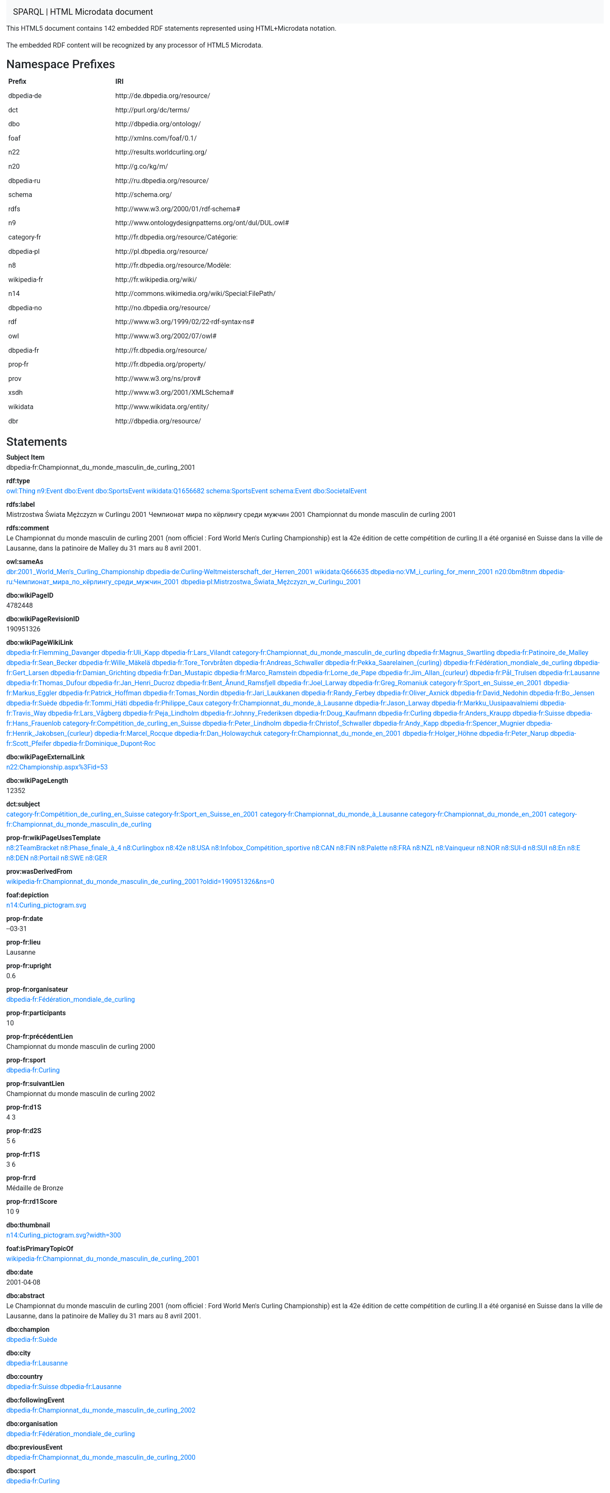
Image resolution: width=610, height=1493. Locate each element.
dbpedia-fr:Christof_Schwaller (327, 723)
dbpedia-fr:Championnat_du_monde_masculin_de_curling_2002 (100, 1410)
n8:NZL (423, 848)
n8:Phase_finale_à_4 (90, 848)
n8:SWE (72, 858)
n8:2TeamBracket (32, 848)
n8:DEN (17, 858)
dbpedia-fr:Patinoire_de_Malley (542, 653)
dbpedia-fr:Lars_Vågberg (84, 713)
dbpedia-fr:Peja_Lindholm (161, 713)
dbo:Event (79, 491)
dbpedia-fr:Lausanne (569, 673)
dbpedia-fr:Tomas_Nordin (181, 693)
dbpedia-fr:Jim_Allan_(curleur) (423, 673)
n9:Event (50, 491)
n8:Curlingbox (143, 848)
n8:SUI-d (513, 848)
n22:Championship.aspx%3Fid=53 (57, 767)
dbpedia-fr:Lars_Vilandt (195, 653)
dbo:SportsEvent (120, 491)
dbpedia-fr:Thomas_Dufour (46, 683)
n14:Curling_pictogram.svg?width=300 (63, 1235)
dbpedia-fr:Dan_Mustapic (174, 673)
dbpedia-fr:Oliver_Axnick (413, 693)
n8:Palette (372, 848)
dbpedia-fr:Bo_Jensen (562, 693)
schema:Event (291, 491)
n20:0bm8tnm (516, 572)
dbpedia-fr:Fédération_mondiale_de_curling (508, 663)
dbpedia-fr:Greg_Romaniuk (388, 683)
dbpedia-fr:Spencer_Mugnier (482, 723)
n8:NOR (488, 848)
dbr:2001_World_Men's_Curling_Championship (75, 572)
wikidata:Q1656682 (175, 491)
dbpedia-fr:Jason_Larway (392, 703)
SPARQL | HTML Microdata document (83, 12)
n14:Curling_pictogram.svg (46, 905)
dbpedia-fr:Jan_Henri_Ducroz (131, 683)
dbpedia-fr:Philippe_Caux (166, 703)
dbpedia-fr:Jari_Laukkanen (260, 693)
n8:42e (176, 848)
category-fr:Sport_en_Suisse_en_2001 (486, 683)
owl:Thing (20, 491)
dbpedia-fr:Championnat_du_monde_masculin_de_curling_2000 (100, 1457)
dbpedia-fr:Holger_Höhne (440, 733)
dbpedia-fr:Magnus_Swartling (451, 653)
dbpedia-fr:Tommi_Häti (93, 703)
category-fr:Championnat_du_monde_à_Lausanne (279, 703)
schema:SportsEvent (237, 491)
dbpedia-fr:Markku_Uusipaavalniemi (484, 703)
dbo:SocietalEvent (340, 491)
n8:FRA (400, 848)
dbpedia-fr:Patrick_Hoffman (100, 693)
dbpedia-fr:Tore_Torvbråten (192, 663)
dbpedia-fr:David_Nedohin (489, 693)
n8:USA (199, 848)
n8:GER (96, 858)
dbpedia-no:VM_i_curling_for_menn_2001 (431, 572)
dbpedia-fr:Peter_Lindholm (242, 723)
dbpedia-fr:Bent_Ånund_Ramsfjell (226, 683)
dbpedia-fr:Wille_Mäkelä (114, 663)
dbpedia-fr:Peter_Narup (513, 733)
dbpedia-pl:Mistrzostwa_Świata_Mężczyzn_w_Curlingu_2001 (271, 582)
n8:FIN (346, 848)
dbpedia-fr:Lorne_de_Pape (338, 673)
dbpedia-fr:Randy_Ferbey (338, 693)
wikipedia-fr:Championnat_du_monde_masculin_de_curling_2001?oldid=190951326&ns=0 (140, 882)
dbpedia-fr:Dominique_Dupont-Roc (104, 744)
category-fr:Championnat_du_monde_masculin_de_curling (318, 653)
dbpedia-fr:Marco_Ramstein (255, 673)
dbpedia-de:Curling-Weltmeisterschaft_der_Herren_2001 (229, 572)
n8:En (557, 848)
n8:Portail (44, 858)
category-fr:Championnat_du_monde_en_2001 (332, 733)
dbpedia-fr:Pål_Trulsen (503, 673)
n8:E (574, 848)
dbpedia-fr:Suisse (539, 713)
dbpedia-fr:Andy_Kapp (406, 723)
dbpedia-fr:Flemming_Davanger (53, 653)
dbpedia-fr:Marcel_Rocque (133, 733)
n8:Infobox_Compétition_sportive (260, 848)
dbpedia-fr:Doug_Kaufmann (335, 713)
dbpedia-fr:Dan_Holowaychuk (218, 733)
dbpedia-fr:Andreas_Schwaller (279, 663)
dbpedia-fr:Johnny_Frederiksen (247, 713)
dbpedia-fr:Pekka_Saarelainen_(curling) (383, 663)
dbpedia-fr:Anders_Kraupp (472, 713)
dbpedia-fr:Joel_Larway (312, 683)
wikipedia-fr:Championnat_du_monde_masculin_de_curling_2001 (103, 1259)
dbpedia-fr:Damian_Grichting (93, 673)
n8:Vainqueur (455, 848)
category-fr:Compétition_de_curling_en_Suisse (132, 723)
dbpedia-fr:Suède (31, 703)
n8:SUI (537, 848)
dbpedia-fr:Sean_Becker (41, 663)
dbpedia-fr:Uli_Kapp (131, 653)
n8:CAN (323, 848)
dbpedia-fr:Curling (404, 713)
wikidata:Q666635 (342, 572)
